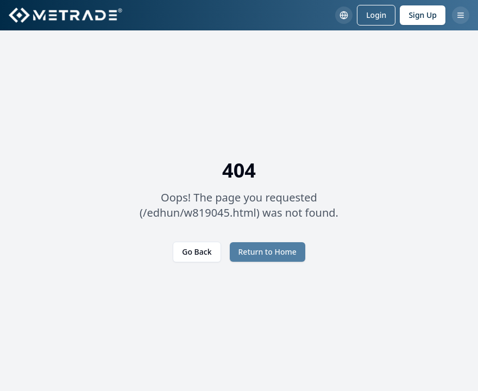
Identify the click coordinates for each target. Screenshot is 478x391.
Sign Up (422, 15)
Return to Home (267, 252)
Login (376, 15)
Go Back (196, 252)
